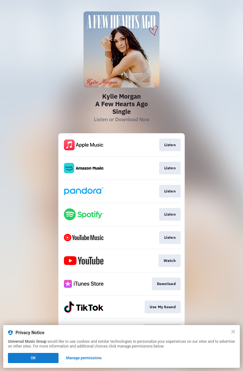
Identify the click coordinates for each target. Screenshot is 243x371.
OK (33, 358)
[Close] (233, 332)
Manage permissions (84, 358)
